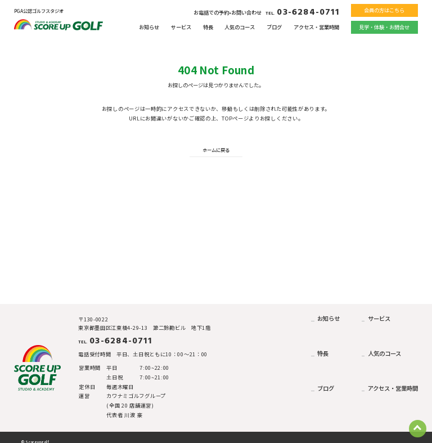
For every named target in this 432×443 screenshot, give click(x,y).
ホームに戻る (216, 149)
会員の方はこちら (384, 10)
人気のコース (239, 27)
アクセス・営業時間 (316, 27)
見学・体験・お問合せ (384, 27)
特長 (208, 27)
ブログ (274, 27)
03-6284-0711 (302, 12)
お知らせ (149, 27)
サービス (181, 27)
